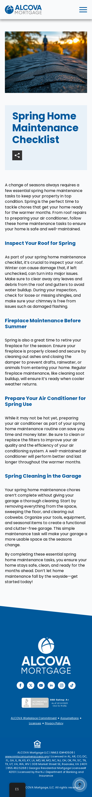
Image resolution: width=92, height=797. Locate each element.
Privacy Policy (54, 723)
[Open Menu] (83, 10)
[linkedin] (51, 685)
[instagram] (61, 685)
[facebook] (20, 685)
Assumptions (69, 718)
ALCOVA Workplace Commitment (34, 718)
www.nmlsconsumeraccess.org (27, 756)
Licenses (35, 723)
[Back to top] (79, 784)
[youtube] (41, 685)
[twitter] (30, 685)
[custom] (72, 685)
